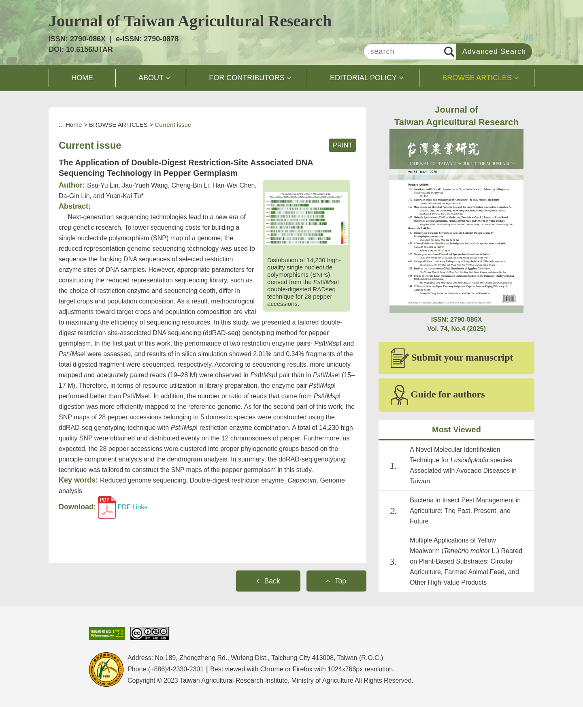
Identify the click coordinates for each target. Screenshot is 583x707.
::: (61, 124)
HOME (82, 78)
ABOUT (151, 78)
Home (74, 124)
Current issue (173, 124)
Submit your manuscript (452, 358)
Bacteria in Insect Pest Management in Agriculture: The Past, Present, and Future (465, 511)
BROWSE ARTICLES (477, 78)
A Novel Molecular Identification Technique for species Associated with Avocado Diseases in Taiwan (463, 465)
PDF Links (122, 507)
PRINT (342, 145)
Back (272, 581)
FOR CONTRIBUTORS (247, 78)
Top (340, 581)
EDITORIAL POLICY (363, 78)
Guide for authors (438, 395)
